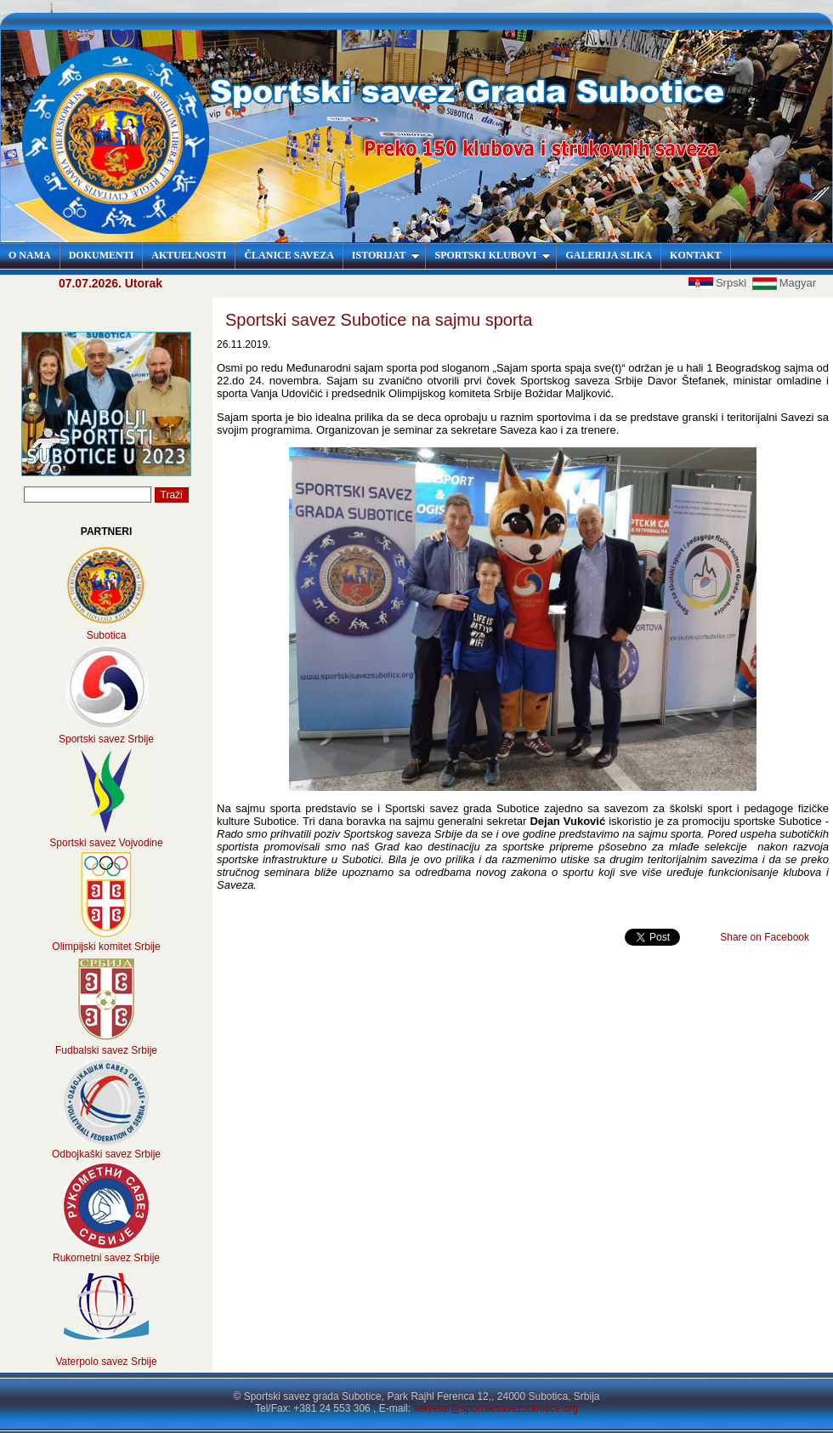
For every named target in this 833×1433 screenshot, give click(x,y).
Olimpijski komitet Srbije (106, 946)
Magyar (784, 282)
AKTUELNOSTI (188, 255)
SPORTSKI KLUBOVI (492, 255)
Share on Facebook (764, 937)
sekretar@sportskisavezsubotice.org (495, 1408)
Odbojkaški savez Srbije (106, 1154)
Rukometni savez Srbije (106, 1258)
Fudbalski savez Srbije (106, 1050)
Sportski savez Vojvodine (105, 843)
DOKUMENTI (101, 255)
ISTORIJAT (386, 255)
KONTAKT (695, 255)
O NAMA (29, 255)
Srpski (719, 282)
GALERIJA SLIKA (608, 255)
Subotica (107, 635)
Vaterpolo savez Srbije (105, 1362)
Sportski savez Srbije (106, 739)
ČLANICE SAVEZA (288, 255)
